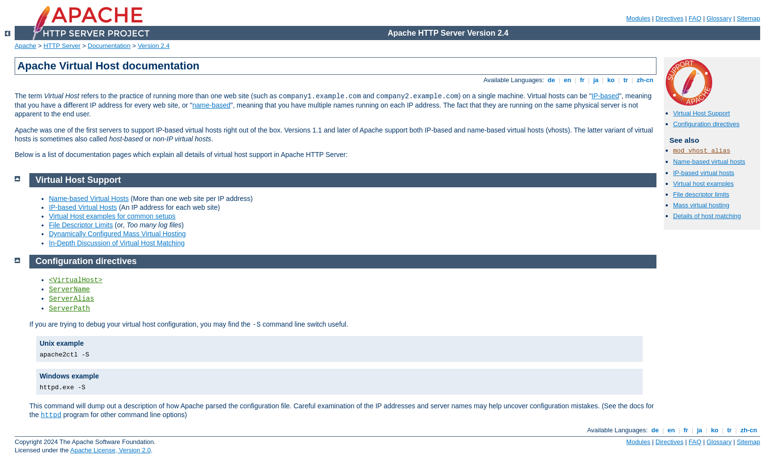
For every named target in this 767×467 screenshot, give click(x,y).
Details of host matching (707, 216)
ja (595, 80)
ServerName (69, 289)
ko (611, 80)
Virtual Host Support (701, 113)
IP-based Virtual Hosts (83, 207)
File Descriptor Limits (81, 225)
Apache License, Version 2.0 (110, 450)
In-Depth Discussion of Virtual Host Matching (117, 243)
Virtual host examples (703, 183)
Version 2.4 (154, 45)
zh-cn (645, 80)
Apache (25, 45)
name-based (211, 105)
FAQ (695, 18)
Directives (669, 18)
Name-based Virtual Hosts (89, 198)
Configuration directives (706, 124)
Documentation (109, 45)
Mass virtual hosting (701, 205)
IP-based (605, 96)
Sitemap (748, 18)
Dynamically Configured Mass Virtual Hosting (117, 234)
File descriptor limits (701, 194)
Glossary (718, 18)
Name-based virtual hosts (709, 161)
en (567, 80)
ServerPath (69, 308)
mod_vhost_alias (701, 151)
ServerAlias (71, 299)
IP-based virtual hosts (703, 173)
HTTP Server (62, 45)
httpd (51, 415)
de (551, 80)
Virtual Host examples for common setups (112, 216)
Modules (638, 18)
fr (582, 80)
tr (626, 80)
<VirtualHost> (75, 280)
